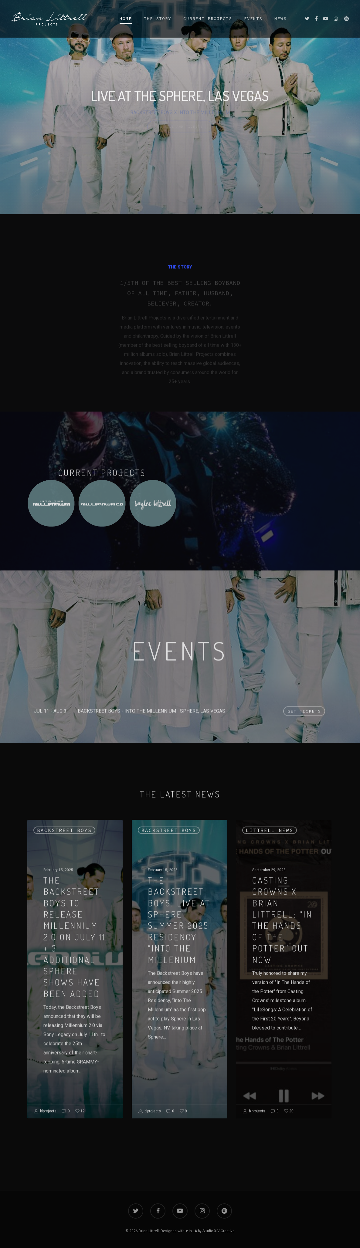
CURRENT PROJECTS (207, 18)
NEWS (280, 18)
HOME (126, 18)
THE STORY (157, 18)
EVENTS (253, 18)
